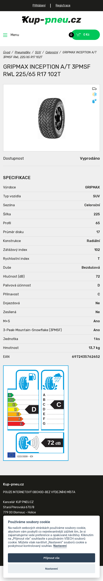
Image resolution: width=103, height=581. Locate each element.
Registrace (63, 5)
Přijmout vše (52, 557)
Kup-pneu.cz (51, 20)
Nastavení (60, 546)
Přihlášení (39, 5)
